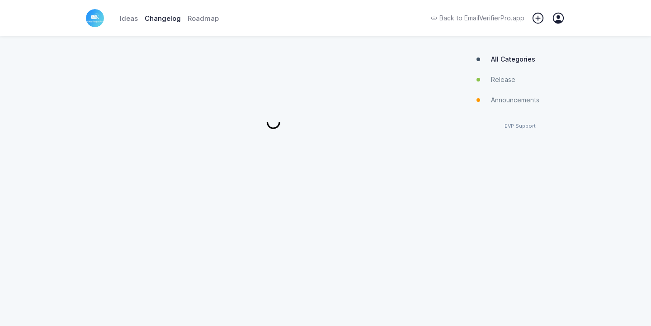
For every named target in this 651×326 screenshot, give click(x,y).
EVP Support (520, 126)
